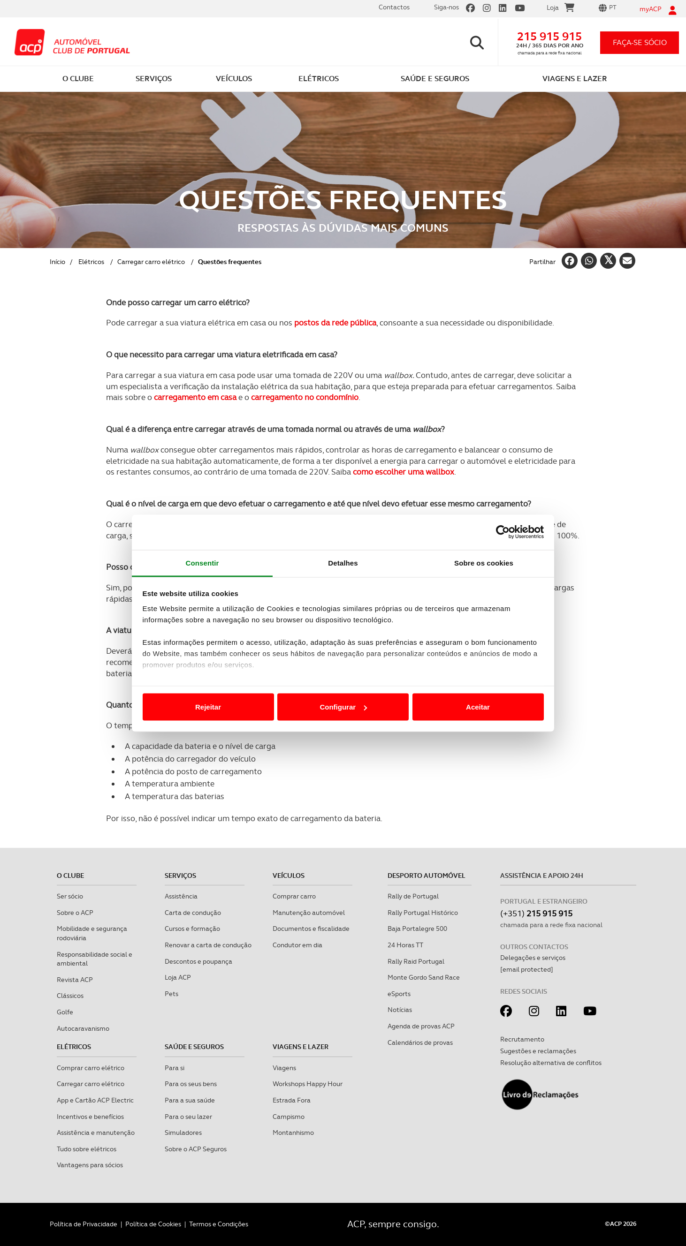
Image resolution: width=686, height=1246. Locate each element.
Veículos (289, 875)
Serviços (180, 875)
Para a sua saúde (190, 1100)
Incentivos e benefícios (90, 1116)
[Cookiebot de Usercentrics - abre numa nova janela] (503, 532)
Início (57, 261)
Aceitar (478, 707)
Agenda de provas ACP (421, 1026)
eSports (399, 993)
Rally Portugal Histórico (423, 912)
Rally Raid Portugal (416, 961)
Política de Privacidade (83, 1224)
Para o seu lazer (188, 1116)
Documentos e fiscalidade (311, 928)
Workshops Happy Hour (308, 1084)
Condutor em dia (297, 945)
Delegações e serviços (532, 957)
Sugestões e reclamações (538, 1051)
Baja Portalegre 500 (417, 928)
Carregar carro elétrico (151, 261)
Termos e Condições (218, 1224)
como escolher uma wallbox (403, 472)
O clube (70, 875)
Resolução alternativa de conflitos (551, 1062)
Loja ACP (178, 977)
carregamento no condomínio (304, 397)
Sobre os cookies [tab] (483, 562)
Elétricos (91, 261)
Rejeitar (208, 707)
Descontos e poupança (198, 961)
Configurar (343, 707)
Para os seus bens (191, 1084)
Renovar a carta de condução (208, 945)
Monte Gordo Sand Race (424, 977)
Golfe (65, 1012)
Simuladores (183, 1132)
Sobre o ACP (75, 912)
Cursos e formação (192, 928)
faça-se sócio (640, 42)
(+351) (536, 913)
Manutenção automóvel (309, 912)
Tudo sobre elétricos (86, 1149)
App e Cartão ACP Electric (95, 1100)
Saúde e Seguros (194, 1046)
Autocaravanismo (83, 1028)
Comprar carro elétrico (90, 1068)
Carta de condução (193, 912)
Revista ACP (75, 979)
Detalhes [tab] (343, 562)
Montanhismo (293, 1132)
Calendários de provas (420, 1042)
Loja (560, 9)
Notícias (400, 1009)
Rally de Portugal (413, 896)
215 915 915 (549, 36)
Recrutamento (522, 1039)
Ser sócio (70, 896)
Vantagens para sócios (90, 1165)
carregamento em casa (195, 397)
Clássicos (70, 995)
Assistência (181, 896)
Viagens (284, 1068)
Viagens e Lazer (300, 1046)
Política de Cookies (153, 1224)
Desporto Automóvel (426, 875)
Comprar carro (294, 896)
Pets (171, 993)
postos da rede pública (335, 322)
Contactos (394, 7)
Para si (174, 1068)
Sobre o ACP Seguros (196, 1149)
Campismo (289, 1116)
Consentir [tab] (202, 562)
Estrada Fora (292, 1100)
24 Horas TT (405, 945)
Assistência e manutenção (96, 1132)
